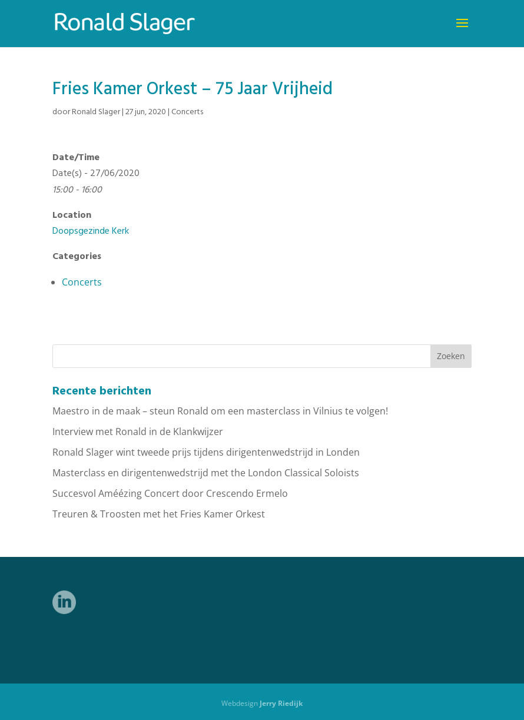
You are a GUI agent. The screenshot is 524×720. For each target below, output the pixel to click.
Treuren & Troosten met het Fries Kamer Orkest (158, 513)
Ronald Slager (96, 112)
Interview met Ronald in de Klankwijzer (137, 431)
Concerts (187, 112)
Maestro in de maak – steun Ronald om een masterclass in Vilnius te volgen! (220, 410)
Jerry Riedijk (281, 703)
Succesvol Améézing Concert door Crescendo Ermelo (170, 493)
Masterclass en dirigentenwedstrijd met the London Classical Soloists (205, 472)
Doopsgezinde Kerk (90, 231)
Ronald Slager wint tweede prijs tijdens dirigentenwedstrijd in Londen (206, 452)
